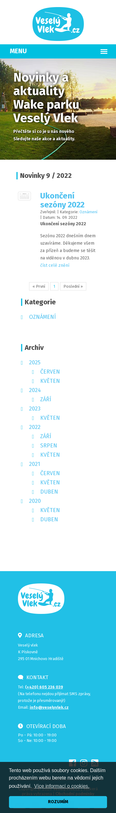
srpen (48, 445)
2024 (35, 390)
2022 (35, 427)
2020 (35, 501)
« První (38, 286)
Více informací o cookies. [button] (61, 786)
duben (49, 491)
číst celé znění (54, 265)
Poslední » (73, 286)
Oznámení (88, 212)
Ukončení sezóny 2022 (62, 200)
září (45, 399)
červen (50, 371)
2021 (34, 464)
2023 (35, 408)
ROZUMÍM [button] (58, 801)
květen (50, 381)
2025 (35, 362)
